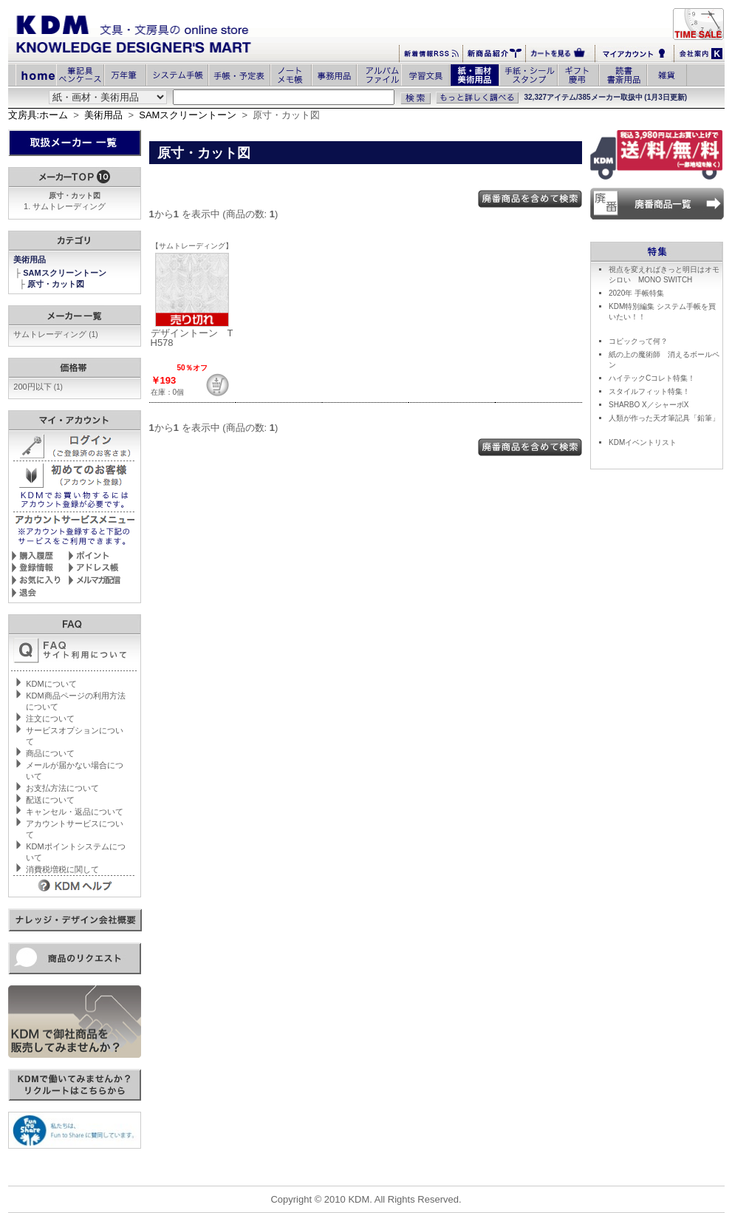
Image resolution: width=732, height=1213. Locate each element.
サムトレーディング (69, 206)
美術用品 (103, 114)
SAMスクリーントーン (187, 114)
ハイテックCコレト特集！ (652, 378)
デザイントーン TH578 (192, 337)
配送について (50, 799)
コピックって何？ (638, 341)
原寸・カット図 (56, 283)
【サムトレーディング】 (192, 246)
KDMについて (51, 683)
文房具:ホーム (38, 114)
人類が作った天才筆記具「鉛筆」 (664, 418)
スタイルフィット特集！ (649, 391)
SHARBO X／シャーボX (648, 405)
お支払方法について (62, 788)
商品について (50, 753)
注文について (50, 718)
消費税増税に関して (62, 869)
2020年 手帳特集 (636, 293)
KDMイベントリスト (643, 442)
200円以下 (38, 386)
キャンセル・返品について (74, 811)
